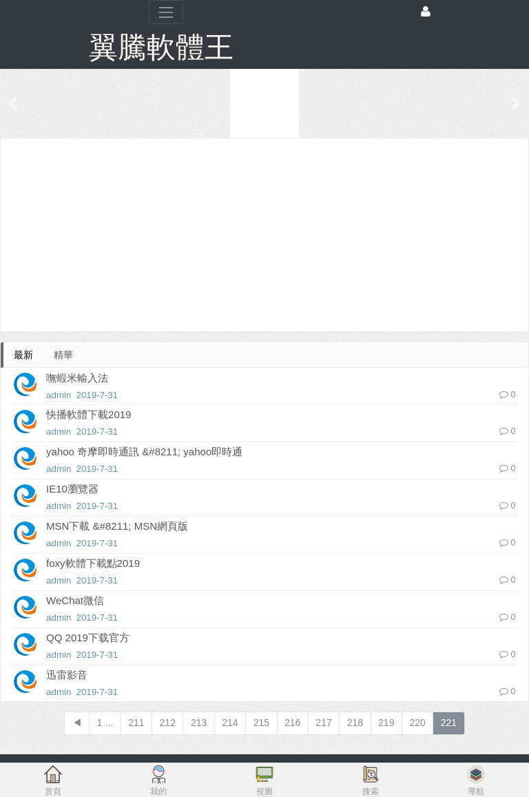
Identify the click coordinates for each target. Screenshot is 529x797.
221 (449, 722)
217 (323, 722)
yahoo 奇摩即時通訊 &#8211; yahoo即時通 (144, 451)
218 (355, 722)
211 (136, 722)
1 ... (105, 722)
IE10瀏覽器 (72, 489)
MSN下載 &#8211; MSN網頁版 (117, 526)
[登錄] (426, 12)
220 (417, 722)
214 (230, 722)
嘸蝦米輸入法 (77, 378)
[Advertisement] (264, 234)
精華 (63, 354)
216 (292, 722)
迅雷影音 (66, 675)
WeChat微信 (75, 600)
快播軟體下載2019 (88, 414)
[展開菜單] (166, 12)
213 (199, 722)
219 (386, 722)
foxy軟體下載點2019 (93, 563)
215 (261, 722)
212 (168, 722)
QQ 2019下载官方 (87, 637)
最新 (23, 354)
